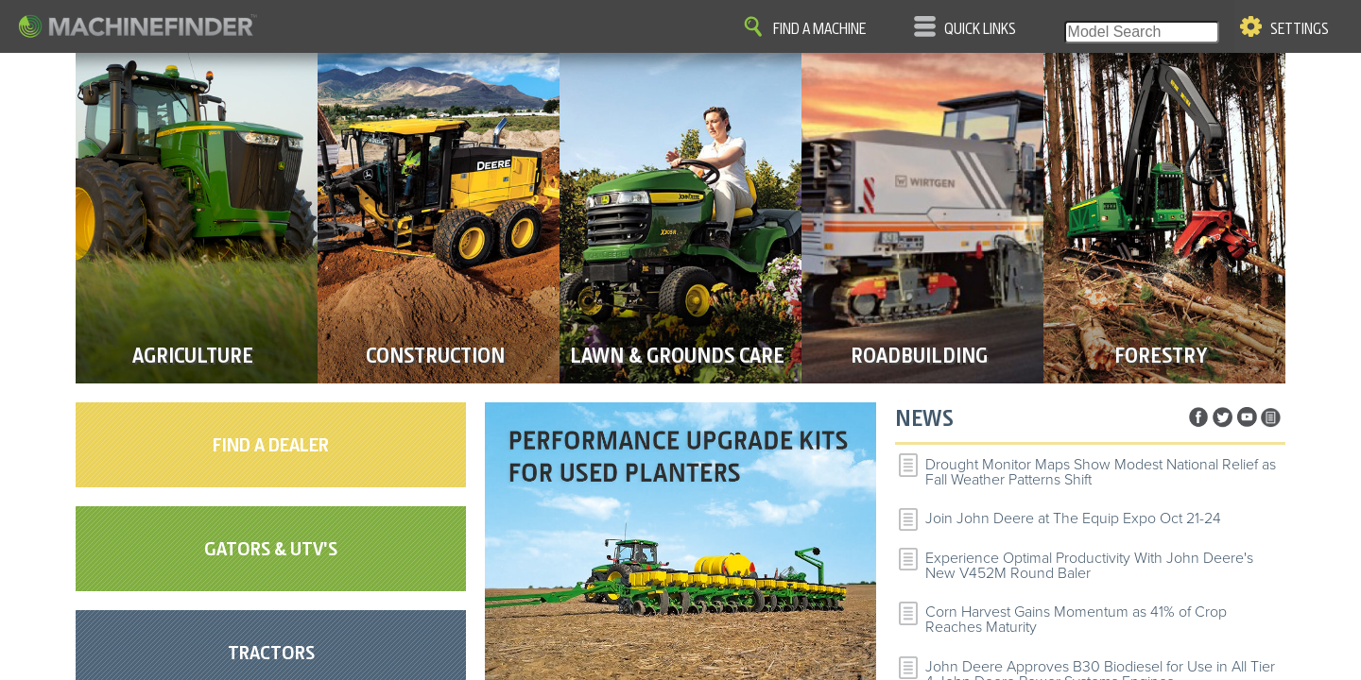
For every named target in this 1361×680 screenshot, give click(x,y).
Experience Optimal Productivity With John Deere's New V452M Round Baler (1089, 566)
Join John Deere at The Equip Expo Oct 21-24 (1073, 518)
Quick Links (980, 29)
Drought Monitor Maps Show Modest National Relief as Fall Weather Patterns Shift (1100, 472)
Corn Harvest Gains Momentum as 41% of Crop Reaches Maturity (1076, 620)
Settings (1299, 29)
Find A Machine (819, 29)
